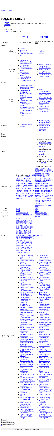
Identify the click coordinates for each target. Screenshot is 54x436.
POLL (25, 37)
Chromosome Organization (24, 301)
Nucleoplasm (24, 50)
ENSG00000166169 (22, 213)
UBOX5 (44, 205)
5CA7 (30, 233)
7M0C (30, 242)
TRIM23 (18, 195)
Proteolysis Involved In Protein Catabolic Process (46, 299)
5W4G (21, 240)
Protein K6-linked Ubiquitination (44, 395)
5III (17, 238)
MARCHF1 (38, 176)
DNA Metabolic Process (27, 287)
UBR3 (37, 207)
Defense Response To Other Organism (45, 416)
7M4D (18, 249)
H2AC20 (50, 171)
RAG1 (46, 185)
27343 (18, 209)
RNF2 (42, 193)
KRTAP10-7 (19, 185)
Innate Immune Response (43, 376)
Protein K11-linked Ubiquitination (44, 110)
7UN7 (22, 252)
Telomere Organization (26, 269)
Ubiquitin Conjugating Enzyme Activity (45, 75)
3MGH (27, 227)
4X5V (25, 232)
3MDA (18, 227)
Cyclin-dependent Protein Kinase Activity (27, 298)
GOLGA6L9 (20, 180)
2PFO (21, 223)
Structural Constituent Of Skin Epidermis (27, 293)
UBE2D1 (24, 195)
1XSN (29, 218)
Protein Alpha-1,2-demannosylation (44, 361)
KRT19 (28, 181)
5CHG (22, 235)
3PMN (22, 228)
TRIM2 (48, 198)
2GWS (26, 222)
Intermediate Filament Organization (26, 308)
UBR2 (49, 205)
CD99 (41, 168)
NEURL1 (38, 181)
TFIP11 (23, 193)
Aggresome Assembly (45, 374)
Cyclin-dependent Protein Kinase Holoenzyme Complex (26, 359)
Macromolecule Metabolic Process (44, 306)
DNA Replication (25, 90)
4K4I (21, 232)
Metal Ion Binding (25, 77)
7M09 (18, 242)
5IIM (28, 238)
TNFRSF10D (29, 193)
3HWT (26, 225)
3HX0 (30, 225)
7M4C (30, 247)
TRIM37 (37, 202)
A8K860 (18, 215)
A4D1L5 (46, 215)
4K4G (29, 230)
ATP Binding (43, 71)
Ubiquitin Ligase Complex (44, 330)
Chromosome (24, 52)
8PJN (40, 235)
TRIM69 (37, 203)
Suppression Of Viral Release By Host (45, 365)
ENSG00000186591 (41, 213)
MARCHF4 (46, 178)
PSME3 (42, 185)
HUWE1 (18, 181)
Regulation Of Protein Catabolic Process (45, 358)
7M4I (22, 250)
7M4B (26, 247)
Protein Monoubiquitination (26, 289)
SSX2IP (31, 192)
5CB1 (17, 235)
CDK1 (25, 176)
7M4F (26, 249)
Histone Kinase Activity (27, 327)
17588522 (7, 25)
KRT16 (24, 181)
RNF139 (43, 190)
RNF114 (44, 188)
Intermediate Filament (26, 277)
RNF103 (46, 187)
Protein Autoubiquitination (44, 303)
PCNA (22, 190)
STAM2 (50, 195)
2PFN (17, 223)
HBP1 (37, 173)
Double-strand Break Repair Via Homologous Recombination (27, 87)
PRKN (37, 185)
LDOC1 (30, 185)
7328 (36, 209)
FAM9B (24, 178)
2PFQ (29, 223)
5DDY (27, 237)
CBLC (37, 168)
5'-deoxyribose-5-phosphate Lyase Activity (27, 79)
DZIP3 (42, 170)
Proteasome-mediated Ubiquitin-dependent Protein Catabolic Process (45, 102)
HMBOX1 (27, 180)
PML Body (23, 356)
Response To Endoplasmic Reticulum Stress (44, 404)
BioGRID (7, 31)
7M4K (30, 250)
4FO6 (25, 230)
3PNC (26, 228)
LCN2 (25, 185)
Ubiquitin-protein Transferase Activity (45, 67)
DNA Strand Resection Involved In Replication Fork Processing (27, 411)
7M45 (18, 245)
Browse (6, 21)
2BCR (26, 220)
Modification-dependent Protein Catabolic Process (27, 399)
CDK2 (29, 176)
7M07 (25, 240)
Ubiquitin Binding (44, 397)
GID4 (50, 170)
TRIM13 (37, 198)
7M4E (22, 249)
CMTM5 (18, 178)
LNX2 (37, 175)
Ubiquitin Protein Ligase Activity (44, 256)
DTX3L (37, 170)
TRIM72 (43, 203)
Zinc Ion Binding (44, 277)
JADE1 (47, 173)
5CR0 (33, 235)
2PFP (25, 223)
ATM (33, 175)
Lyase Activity (24, 72)
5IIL (25, 238)
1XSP (17, 220)
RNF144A (49, 190)
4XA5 (29, 232)
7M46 (21, 245)
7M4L (18, 252)
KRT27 (18, 183)
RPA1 (27, 192)
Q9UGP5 (19, 216)
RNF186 (37, 193)
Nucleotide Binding (45, 64)
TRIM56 (48, 202)
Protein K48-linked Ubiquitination (44, 107)
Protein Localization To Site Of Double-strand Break (27, 312)
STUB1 (37, 197)
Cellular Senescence (26, 295)
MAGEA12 (19, 187)
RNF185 (48, 192)
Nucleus (22, 48)
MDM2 (45, 180)
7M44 (30, 244)
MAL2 (26, 188)
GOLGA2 (38, 171)
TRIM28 (43, 200)
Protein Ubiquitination (45, 98)
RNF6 (46, 195)
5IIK (22, 238)
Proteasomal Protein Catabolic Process (45, 320)
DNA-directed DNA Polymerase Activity (26, 62)
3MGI (31, 227)
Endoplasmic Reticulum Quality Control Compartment (45, 387)
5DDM (22, 237)
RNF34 (47, 193)
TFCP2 (18, 193)
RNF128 (49, 188)
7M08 (29, 240)
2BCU (18, 222)
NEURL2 (44, 181)
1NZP (18, 218)
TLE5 (42, 197)
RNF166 (43, 192)
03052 (37, 211)
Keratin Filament (25, 264)
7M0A (22, 242)
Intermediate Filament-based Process (26, 335)
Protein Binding (24, 65)
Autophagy (42, 342)
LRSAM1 (42, 175)
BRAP (50, 166)
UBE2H (44, 37)
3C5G (18, 225)
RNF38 (37, 195)
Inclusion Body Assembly (43, 400)
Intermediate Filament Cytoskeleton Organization (26, 330)
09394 (18, 211)
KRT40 (23, 183)
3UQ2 (22, 230)
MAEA (48, 175)
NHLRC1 (38, 183)
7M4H (18, 250)
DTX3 (49, 168)
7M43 (26, 244)
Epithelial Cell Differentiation (24, 395)
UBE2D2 (30, 195)
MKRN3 (50, 180)
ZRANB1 (19, 198)
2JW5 (30, 222)
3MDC (22, 227)
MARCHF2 (38, 178)
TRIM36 (48, 200)
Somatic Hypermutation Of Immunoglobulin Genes (27, 110)
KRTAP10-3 (29, 183)
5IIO (17, 240)
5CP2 (29, 235)
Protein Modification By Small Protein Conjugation (27, 370)
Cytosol (41, 53)
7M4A (22, 247)
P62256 (37, 216)
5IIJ (20, 238)
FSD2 (28, 178)
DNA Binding (24, 60)
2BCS (30, 220)
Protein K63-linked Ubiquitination (44, 340)
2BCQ (22, 220)
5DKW (31, 237)
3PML (18, 228)
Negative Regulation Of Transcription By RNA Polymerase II (27, 320)
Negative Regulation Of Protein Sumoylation (27, 378)
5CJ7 (25, 235)
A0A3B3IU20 (39, 215)
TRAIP (46, 197)
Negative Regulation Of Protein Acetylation (27, 316)
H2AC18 (44, 171)
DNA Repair (23, 92)
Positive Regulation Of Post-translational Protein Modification (27, 384)
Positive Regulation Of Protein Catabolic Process (46, 380)
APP (30, 175)
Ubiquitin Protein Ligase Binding (44, 336)
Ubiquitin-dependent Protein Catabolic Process (45, 94)
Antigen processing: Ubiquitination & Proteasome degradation (45, 128)
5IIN (32, 238)
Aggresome (42, 411)
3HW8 (22, 225)
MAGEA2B (19, 188)
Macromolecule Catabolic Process (44, 310)
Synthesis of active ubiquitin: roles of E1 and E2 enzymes (45, 122)
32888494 (42, 146)
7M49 (18, 247)
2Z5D (37, 235)
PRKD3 (18, 192)
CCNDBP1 (19, 176)
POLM (47, 183)
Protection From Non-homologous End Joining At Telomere (27, 342)
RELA (37, 187)
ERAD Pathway (43, 384)
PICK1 (26, 190)
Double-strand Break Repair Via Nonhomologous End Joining (26, 103)
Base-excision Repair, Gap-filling (26, 94)
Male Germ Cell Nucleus (27, 381)
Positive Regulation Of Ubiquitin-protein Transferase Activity (26, 404)
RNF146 (37, 192)
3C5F (32, 223)
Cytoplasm (42, 347)
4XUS (26, 233)
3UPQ (30, 228)
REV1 (23, 192)
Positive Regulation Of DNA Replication (26, 350)
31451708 (48, 143)
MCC (29, 188)
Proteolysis (42, 312)
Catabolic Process (44, 317)
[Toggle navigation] (1, 16)
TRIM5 (43, 202)
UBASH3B (38, 205)
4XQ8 (18, 233)
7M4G (30, 249)
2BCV (22, 222)
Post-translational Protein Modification (27, 279)
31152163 (42, 143)
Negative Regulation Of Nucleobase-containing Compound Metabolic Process (27, 365)
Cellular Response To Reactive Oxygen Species (27, 346)
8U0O (26, 252)
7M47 (25, 245)
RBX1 (51, 185)
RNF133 (37, 190)
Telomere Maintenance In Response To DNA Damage (26, 416)
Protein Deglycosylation (44, 371)
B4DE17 (24, 215)
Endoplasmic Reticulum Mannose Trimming (45, 350)
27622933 (49, 159)
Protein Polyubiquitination (44, 90)
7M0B (26, 242)
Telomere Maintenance (26, 259)
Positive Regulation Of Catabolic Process (46, 345)
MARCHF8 (38, 180)
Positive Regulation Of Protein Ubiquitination (26, 353)
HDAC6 (41, 173)
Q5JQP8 (29, 215)
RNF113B (38, 188)
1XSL (25, 218)
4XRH (22, 233)
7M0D (18, 244)
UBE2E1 (24, 197)
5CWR (18, 237)
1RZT (21, 218)
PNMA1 (31, 190)
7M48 (29, 245)
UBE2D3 (19, 197)
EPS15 (47, 170)
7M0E (22, 244)
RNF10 (41, 187)
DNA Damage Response (27, 107)
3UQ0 (18, 230)
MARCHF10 (46, 176)
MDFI (18, 190)
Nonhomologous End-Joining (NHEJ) (26, 125)
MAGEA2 (26, 187)
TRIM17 (43, 198)
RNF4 (42, 195)
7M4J (25, 250)
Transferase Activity (26, 67)
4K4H (18, 232)
